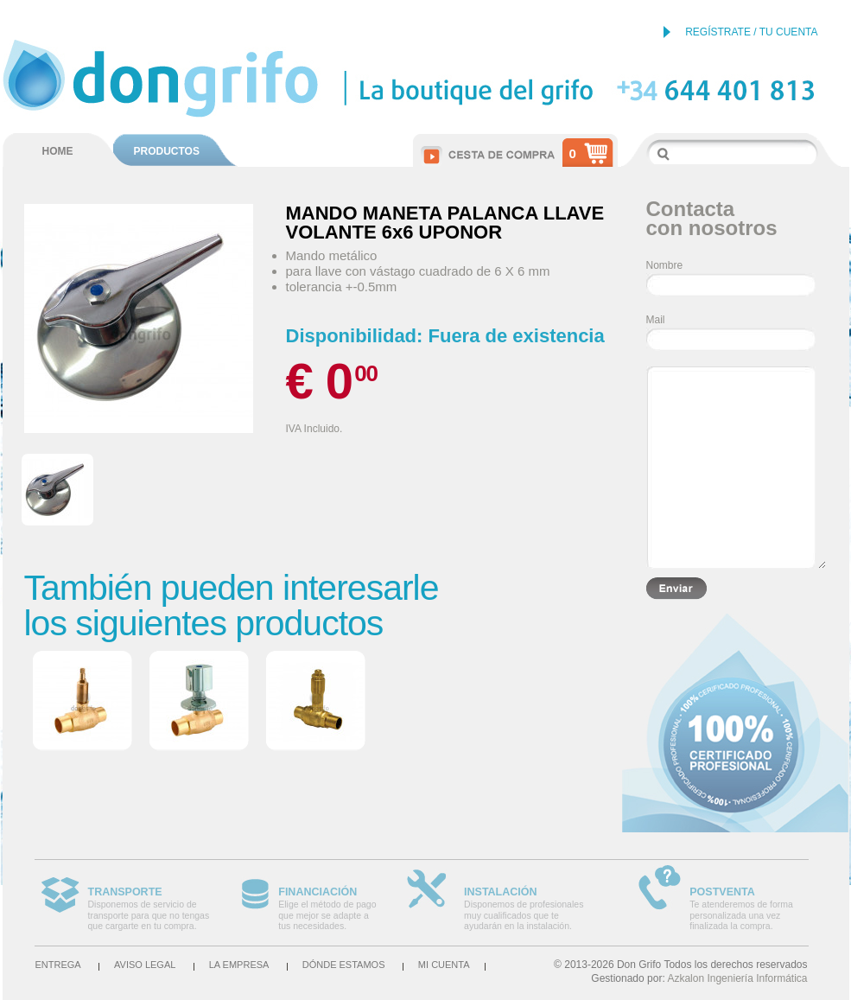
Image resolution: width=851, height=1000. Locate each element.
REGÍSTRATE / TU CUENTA (751, 32)
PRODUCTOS (167, 151)
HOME (57, 151)
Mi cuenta (444, 964)
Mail (655, 320)
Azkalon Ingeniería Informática (737, 978)
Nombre (664, 265)
